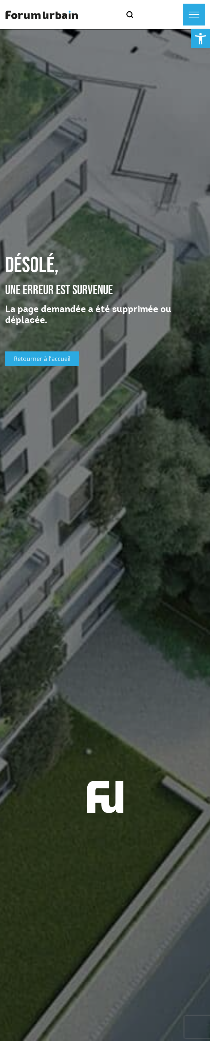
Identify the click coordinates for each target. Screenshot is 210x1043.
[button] (200, 38)
